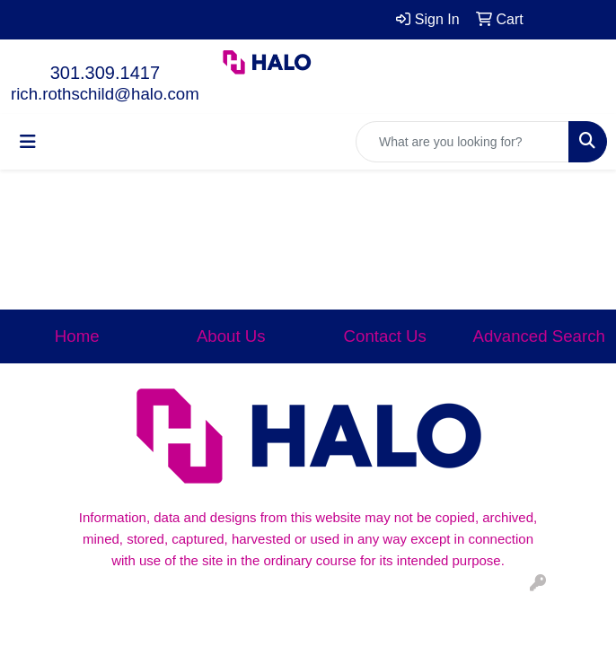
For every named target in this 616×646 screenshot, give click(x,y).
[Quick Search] (462, 141)
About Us (231, 336)
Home (77, 336)
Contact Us (385, 336)
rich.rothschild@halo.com (105, 93)
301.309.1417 (105, 73)
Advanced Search (539, 336)
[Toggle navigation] (28, 141)
